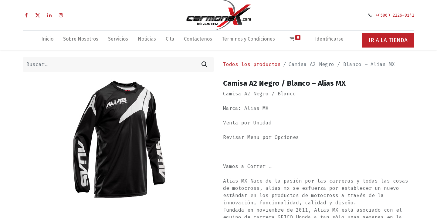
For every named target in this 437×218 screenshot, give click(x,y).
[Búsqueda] (204, 64)
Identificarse (329, 39)
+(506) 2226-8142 (394, 15)
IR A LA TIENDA (388, 40)
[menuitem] (47, 40)
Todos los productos (252, 64)
